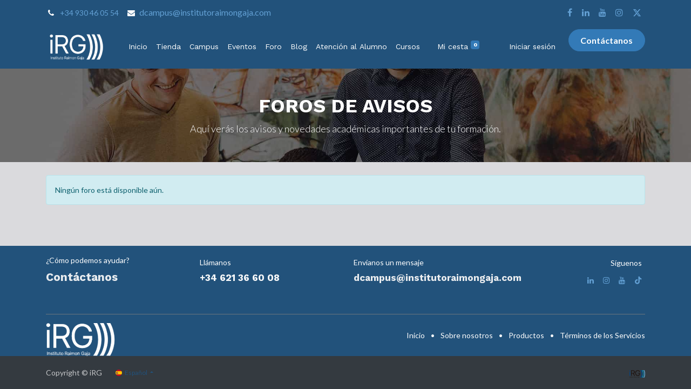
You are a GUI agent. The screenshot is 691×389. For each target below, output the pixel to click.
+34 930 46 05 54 (89, 12)
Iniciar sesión (532, 46)
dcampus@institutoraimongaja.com (205, 12)
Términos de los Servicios (602, 335)
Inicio (416, 335)
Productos (526, 335)
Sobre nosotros (467, 335)
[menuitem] (138, 47)
